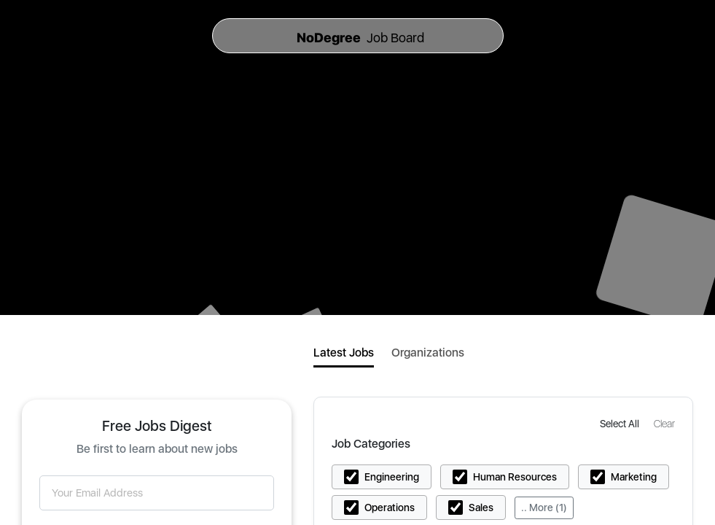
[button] (621, 423)
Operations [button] (389, 507)
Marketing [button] (634, 477)
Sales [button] (481, 507)
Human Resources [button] (515, 477)
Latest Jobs (343, 352)
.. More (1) (544, 507)
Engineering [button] (391, 477)
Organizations (427, 352)
